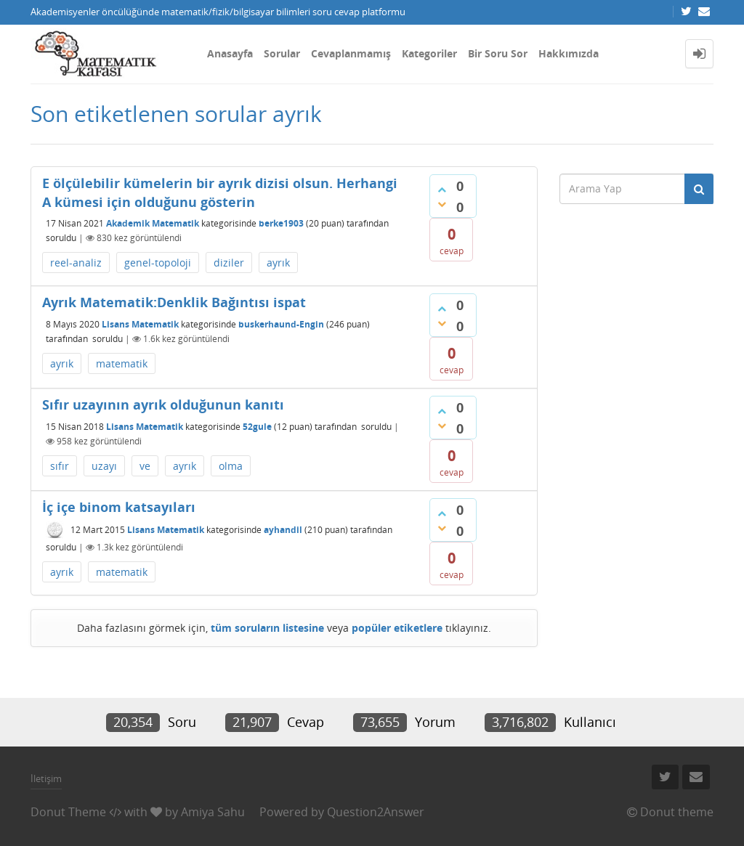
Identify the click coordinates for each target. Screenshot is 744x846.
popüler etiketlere (397, 628)
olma (231, 466)
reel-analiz (76, 262)
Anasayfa (230, 53)
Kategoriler (429, 53)
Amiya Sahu (213, 812)
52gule (257, 426)
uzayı (104, 466)
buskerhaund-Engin (281, 324)
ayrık (278, 262)
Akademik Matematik (152, 223)
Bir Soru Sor (497, 53)
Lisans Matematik (140, 324)
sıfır (59, 466)
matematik (121, 363)
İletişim (46, 778)
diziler (229, 262)
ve (145, 466)
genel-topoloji (157, 262)
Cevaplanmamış (351, 53)
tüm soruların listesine (267, 628)
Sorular (282, 53)
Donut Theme (68, 812)
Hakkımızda (568, 53)
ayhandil (283, 530)
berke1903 (281, 223)
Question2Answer (375, 812)
